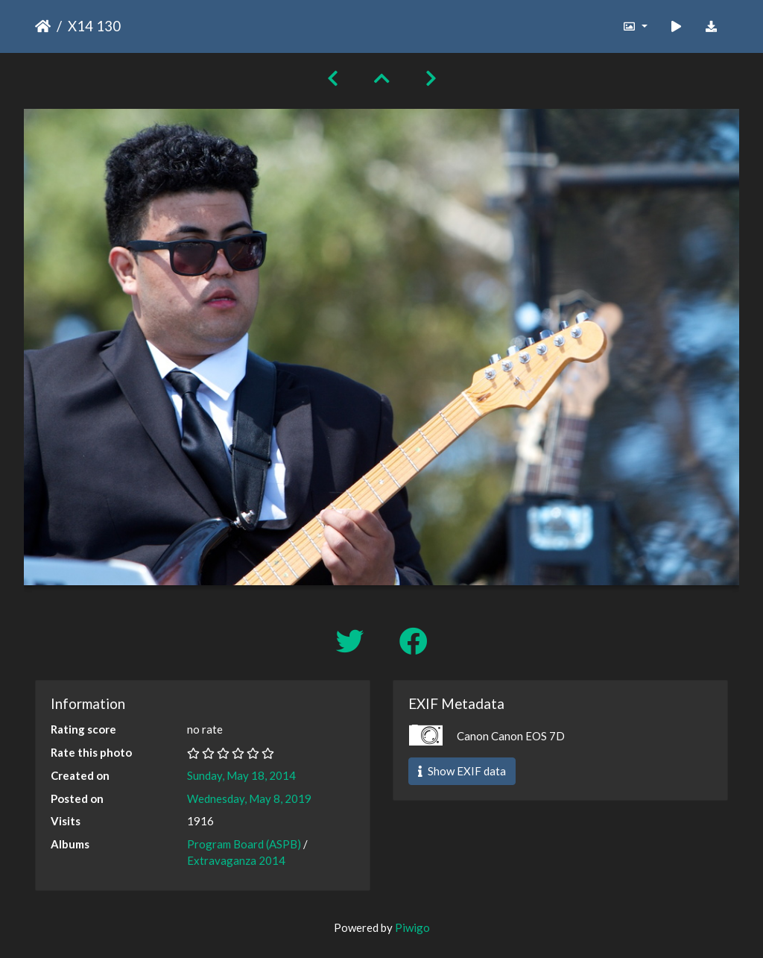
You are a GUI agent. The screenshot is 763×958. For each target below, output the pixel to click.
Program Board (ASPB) (244, 844)
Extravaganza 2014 (236, 860)
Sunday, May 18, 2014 (241, 775)
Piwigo (412, 927)
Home (43, 26)
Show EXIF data (462, 771)
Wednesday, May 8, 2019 (249, 798)
